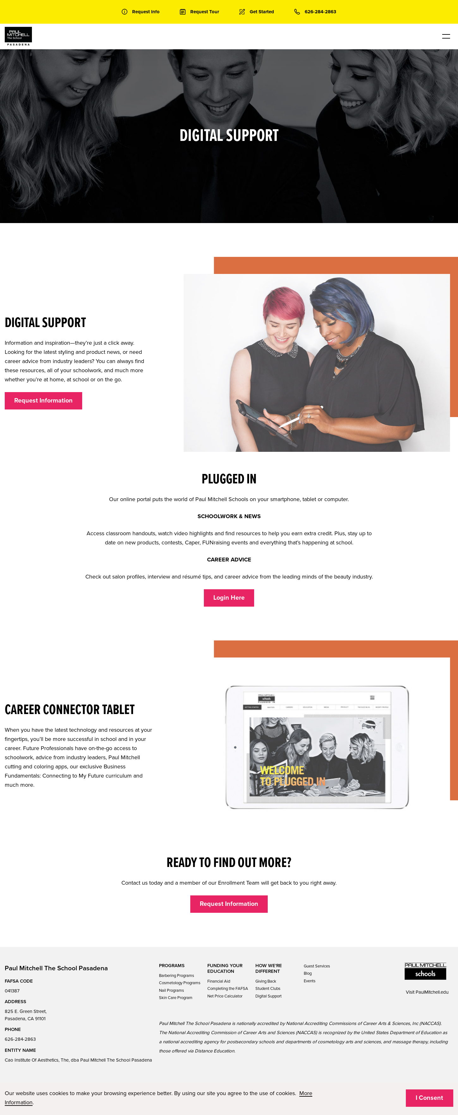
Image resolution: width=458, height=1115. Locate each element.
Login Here (229, 598)
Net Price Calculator (224, 996)
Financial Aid (218, 981)
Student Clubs (267, 988)
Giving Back (265, 981)
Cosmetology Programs (179, 982)
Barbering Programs (176, 975)
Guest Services (317, 966)
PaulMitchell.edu (432, 992)
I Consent (429, 1098)
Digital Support (268, 996)
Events (309, 981)
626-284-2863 (20, 1039)
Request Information (43, 400)
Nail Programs (171, 990)
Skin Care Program (175, 997)
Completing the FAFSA (227, 988)
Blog (308, 973)
